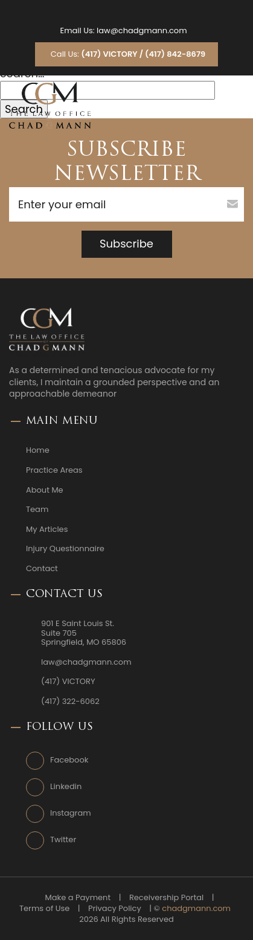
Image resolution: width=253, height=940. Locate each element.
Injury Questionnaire (65, 549)
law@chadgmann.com (142, 30)
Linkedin (66, 786)
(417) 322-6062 (70, 701)
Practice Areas (54, 470)
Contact (42, 569)
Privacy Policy (114, 908)
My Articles (47, 529)
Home (38, 450)
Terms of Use (44, 908)
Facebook (69, 760)
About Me (44, 490)
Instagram (70, 813)
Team (37, 509)
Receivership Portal (166, 897)
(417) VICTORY (68, 681)
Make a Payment (78, 897)
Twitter (63, 840)
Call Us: (128, 54)
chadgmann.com (196, 908)
